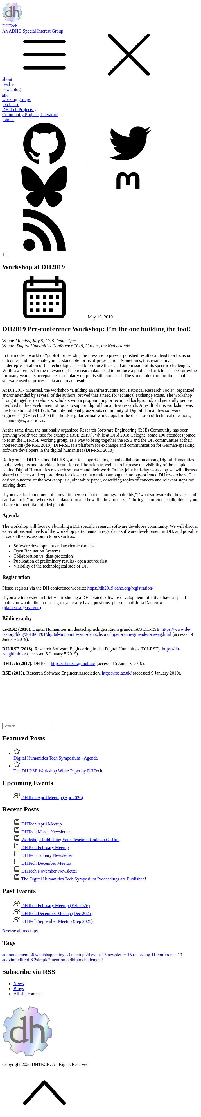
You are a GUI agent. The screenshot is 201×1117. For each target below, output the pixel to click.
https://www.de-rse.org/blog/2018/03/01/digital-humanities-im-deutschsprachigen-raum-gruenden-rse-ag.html (96, 632)
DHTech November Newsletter (49, 871)
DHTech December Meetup (46, 863)
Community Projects (20, 114)
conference (169, 954)
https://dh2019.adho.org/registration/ (120, 588)
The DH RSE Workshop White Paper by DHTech (57, 771)
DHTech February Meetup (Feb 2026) (55, 905)
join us (8, 119)
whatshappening (53, 954)
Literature (49, 114)
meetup (81, 954)
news (7, 89)
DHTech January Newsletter (46, 855)
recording (145, 954)
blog (17, 89)
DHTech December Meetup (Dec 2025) (56, 913)
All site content (27, 993)
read (8, 84)
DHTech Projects (19, 109)
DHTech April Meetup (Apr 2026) (52, 797)
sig (5, 94)
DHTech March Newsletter (45, 831)
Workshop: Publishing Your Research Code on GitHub (70, 839)
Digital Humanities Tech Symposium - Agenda (55, 758)
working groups (16, 99)
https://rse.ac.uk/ (117, 673)
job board (10, 104)
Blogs (18, 988)
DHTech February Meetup (45, 847)
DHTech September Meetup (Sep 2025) (57, 921)
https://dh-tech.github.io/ (73, 663)
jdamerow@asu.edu (21, 607)
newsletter (120, 954)
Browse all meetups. (20, 930)
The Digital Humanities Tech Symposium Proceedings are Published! (83, 879)
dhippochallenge (86, 959)
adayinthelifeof (18, 959)
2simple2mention (52, 959)
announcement (18, 954)
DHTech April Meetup (41, 824)
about (7, 79)
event (99, 954)
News (18, 983)
